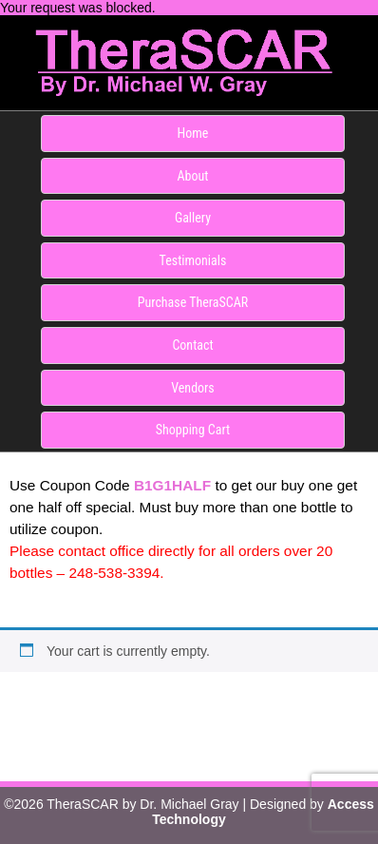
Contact (192, 345)
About (193, 175)
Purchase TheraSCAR (193, 302)
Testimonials (193, 260)
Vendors (193, 387)
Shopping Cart (193, 429)
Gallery (193, 217)
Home (193, 133)
